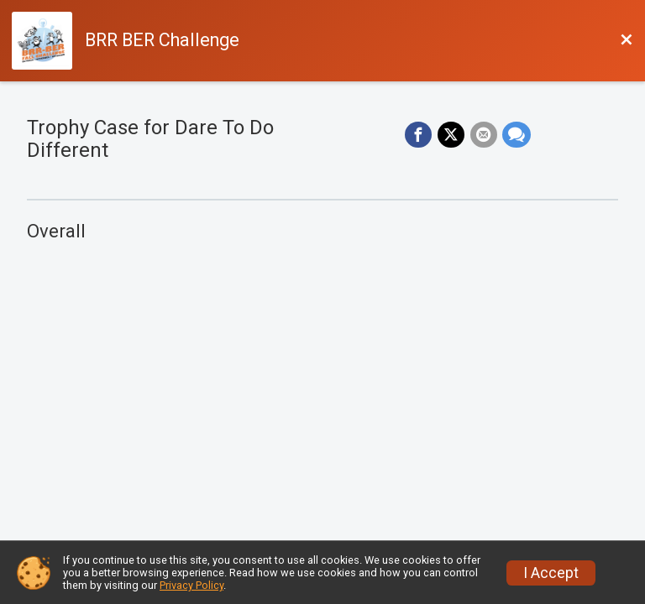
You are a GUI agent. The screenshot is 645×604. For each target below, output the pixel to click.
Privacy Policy (191, 585)
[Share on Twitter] (451, 135)
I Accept (551, 573)
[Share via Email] (482, 135)
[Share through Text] (515, 135)
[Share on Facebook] (419, 135)
